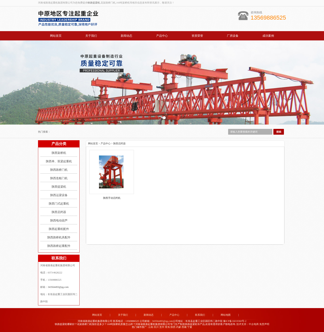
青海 (167, 327)
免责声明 (264, 324)
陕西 (172, 327)
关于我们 (91, 35)
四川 (156, 327)
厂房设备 (232, 35)
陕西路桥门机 (59, 169)
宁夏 (189, 327)
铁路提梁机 (94, 2)
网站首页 (56, 35)
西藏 (184, 327)
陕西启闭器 (59, 212)
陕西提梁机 (59, 186)
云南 (150, 327)
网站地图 (226, 314)
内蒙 (178, 327)
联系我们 (200, 314)
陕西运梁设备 (59, 195)
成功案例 (268, 35)
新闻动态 (126, 35)
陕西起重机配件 (59, 229)
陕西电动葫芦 (59, 220)
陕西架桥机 (59, 152)
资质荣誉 (197, 35)
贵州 (161, 327)
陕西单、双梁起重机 (59, 161)
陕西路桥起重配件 (58, 245)
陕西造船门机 (59, 178)
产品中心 (162, 35)
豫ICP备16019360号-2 (235, 321)
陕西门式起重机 (59, 203)
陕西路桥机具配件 (58, 237)
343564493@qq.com (58, 287)
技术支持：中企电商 (247, 324)
